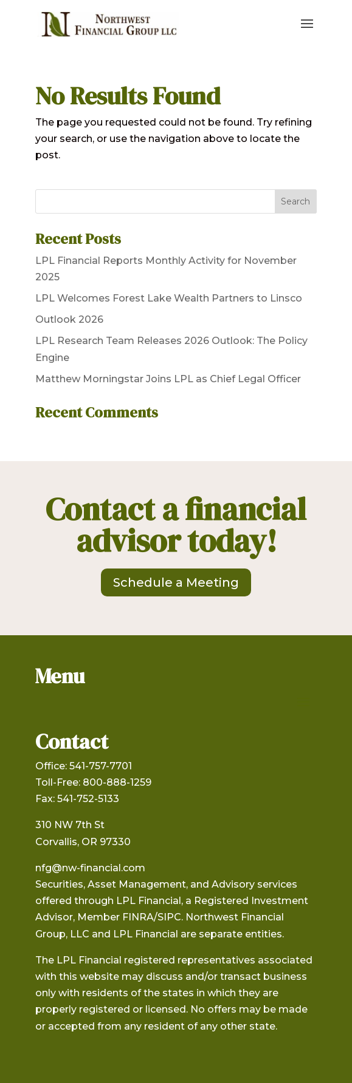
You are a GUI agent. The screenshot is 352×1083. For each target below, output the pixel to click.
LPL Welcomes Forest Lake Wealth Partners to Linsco (168, 298)
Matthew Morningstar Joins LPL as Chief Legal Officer (168, 379)
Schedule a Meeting (176, 582)
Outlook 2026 (69, 319)
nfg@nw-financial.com (90, 868)
